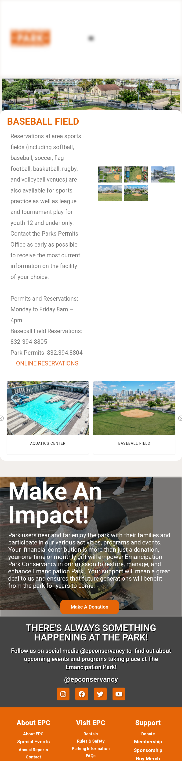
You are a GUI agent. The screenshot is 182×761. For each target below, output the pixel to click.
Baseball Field (134, 443)
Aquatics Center (48, 443)
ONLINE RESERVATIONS (47, 363)
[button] (91, 38)
